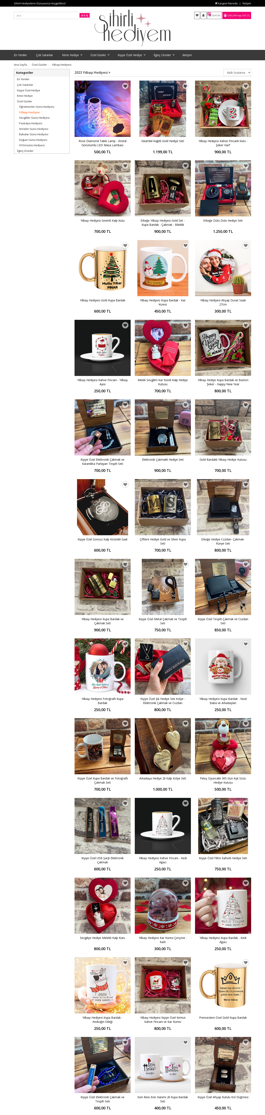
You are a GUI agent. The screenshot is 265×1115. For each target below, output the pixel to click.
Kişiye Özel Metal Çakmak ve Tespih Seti (163, 621)
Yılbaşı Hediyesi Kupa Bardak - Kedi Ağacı (223, 940)
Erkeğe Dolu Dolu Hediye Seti (223, 220)
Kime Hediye (25, 96)
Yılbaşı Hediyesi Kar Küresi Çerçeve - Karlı (163, 940)
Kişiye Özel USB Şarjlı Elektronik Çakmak (102, 860)
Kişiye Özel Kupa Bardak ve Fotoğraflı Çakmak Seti (102, 780)
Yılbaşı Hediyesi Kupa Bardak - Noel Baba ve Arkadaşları (223, 701)
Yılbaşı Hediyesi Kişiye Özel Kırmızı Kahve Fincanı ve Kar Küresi (163, 1020)
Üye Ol (246, 15)
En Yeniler (23, 79)
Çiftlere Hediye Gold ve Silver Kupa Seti (163, 541)
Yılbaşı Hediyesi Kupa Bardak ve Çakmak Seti (102, 621)
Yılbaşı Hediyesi (29, 112)
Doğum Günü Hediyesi (33, 140)
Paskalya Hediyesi (30, 123)
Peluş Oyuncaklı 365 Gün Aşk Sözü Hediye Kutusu (223, 780)
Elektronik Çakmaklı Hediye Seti (163, 459)
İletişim (246, 3)
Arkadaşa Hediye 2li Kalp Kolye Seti (162, 778)
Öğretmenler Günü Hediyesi (36, 107)
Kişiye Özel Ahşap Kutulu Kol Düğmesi (223, 1097)
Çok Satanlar (25, 85)
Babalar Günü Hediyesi (33, 134)
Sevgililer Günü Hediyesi (34, 118)
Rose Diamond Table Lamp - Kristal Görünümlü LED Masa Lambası (102, 143)
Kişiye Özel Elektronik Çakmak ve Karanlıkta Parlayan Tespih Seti (102, 462)
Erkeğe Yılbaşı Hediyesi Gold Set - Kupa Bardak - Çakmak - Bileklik (163, 223)
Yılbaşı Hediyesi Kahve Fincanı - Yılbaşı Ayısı (102, 382)
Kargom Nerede (226, 3)
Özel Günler (24, 101)
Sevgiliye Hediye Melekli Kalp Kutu (102, 938)
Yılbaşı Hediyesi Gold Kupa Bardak (102, 300)
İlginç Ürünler (25, 151)
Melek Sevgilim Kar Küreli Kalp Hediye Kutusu (163, 382)
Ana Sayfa (20, 64)
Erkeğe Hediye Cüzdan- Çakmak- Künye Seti (223, 541)
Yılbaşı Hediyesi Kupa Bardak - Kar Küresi (163, 302)
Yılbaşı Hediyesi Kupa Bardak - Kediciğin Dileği (102, 1020)
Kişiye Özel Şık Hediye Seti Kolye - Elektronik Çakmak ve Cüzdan (162, 701)
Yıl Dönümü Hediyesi (32, 145)
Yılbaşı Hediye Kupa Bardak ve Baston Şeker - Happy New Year (223, 382)
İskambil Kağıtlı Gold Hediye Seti (162, 141)
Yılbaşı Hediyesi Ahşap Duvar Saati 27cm (223, 302)
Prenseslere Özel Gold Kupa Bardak (223, 1018)
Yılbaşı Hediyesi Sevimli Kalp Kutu (103, 220)
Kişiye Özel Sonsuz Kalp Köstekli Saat (103, 539)
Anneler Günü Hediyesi (33, 129)
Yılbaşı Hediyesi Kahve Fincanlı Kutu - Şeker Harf (223, 143)
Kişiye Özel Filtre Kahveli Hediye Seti (223, 858)
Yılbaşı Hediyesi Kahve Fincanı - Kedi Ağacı (163, 860)
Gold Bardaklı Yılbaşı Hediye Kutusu (223, 459)
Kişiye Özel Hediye (28, 90)
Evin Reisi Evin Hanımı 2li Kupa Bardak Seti (162, 1099)
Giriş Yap (232, 15)
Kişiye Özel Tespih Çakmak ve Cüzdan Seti (223, 621)
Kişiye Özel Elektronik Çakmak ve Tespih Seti (102, 1099)
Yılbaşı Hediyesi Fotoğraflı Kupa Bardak (102, 701)
